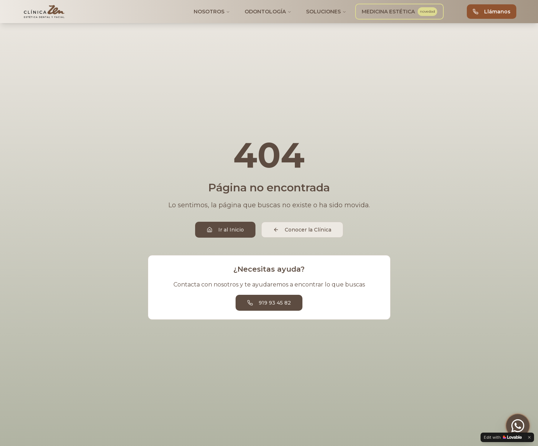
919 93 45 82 (269, 303)
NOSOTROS (212, 11)
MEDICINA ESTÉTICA (398, 11)
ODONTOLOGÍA (268, 11)
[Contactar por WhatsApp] (517, 425)
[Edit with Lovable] (503, 437)
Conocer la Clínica (302, 229)
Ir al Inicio (225, 229)
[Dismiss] (529, 437)
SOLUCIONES (326, 11)
